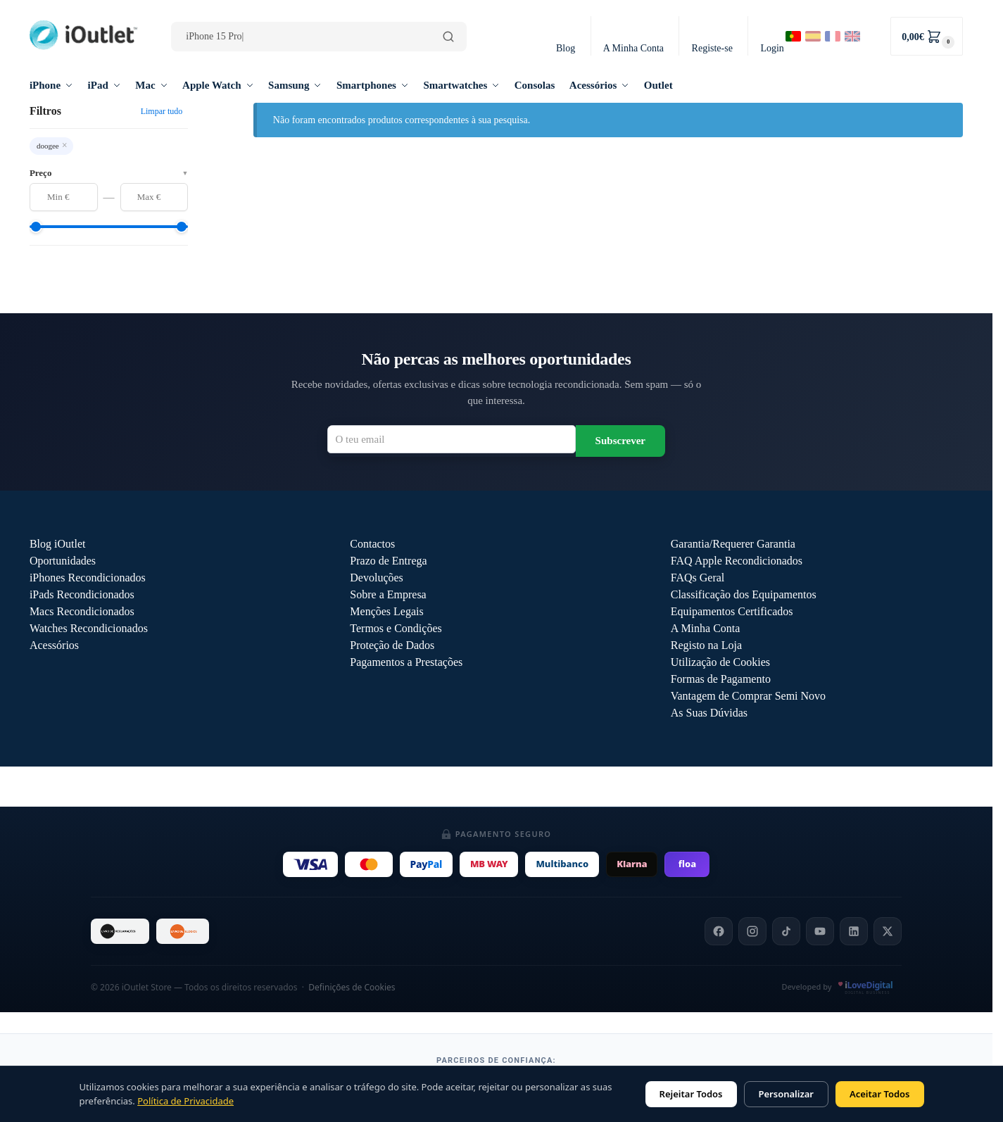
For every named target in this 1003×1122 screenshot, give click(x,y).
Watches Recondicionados (89, 628)
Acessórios (54, 645)
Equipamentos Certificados (732, 611)
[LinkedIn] (854, 931)
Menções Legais (386, 611)
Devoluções (376, 578)
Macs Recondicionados (82, 611)
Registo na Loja (706, 645)
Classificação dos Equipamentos (743, 594)
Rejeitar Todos (691, 1094)
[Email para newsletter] (451, 439)
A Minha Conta (633, 48)
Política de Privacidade (185, 1101)
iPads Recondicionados (82, 594)
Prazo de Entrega (388, 561)
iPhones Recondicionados (88, 578)
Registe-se (712, 48)
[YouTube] (820, 931)
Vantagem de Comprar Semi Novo (748, 696)
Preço (109, 173)
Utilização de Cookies (720, 662)
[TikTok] (786, 931)
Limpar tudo (162, 111)
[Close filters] (192, 111)
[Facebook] (719, 931)
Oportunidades (63, 561)
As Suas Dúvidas (709, 713)
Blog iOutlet (58, 544)
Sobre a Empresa (388, 594)
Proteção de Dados (392, 645)
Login (771, 48)
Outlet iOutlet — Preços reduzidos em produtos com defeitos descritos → (496, 787)
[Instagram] (752, 931)
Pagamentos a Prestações (406, 662)
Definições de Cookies (351, 987)
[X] (887, 931)
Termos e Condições (395, 628)
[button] (926, 36)
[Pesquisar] (448, 36)
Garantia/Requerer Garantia (733, 544)
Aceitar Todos (880, 1094)
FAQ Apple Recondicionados (736, 561)
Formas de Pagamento (721, 679)
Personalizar (786, 1094)
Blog (565, 48)
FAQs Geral (698, 578)
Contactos (372, 544)
